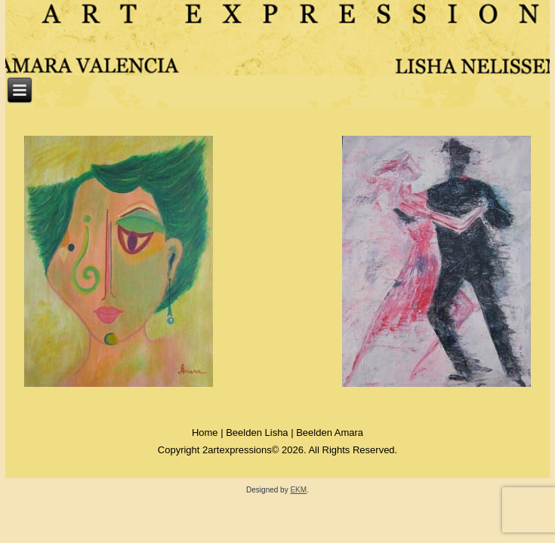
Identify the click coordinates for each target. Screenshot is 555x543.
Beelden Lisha (257, 432)
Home (205, 432)
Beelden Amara (329, 432)
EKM (298, 490)
